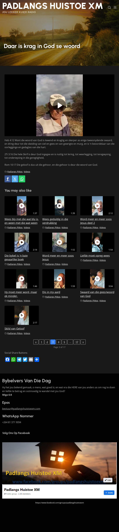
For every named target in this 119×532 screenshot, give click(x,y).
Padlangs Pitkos (15, 171)
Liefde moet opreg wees (95, 255)
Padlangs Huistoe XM (52, 6)
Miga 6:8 (7, 394)
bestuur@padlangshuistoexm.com (21, 408)
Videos (27, 171)
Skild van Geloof (14, 328)
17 (77, 342)
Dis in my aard (51, 292)
